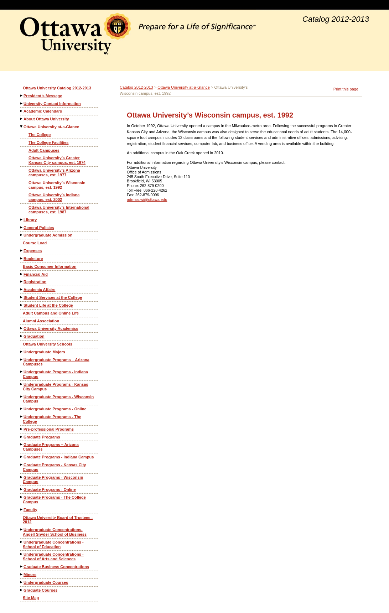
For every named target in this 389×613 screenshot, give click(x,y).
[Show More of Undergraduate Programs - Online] (22, 408)
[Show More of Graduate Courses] (22, 590)
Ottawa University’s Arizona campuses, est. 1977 (54, 172)
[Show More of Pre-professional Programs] (22, 429)
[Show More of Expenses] (22, 250)
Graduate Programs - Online (50, 489)
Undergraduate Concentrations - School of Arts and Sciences (53, 556)
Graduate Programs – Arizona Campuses (51, 446)
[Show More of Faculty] (22, 509)
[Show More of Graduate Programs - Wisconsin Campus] (22, 477)
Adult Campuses (43, 150)
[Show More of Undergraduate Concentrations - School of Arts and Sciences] (22, 554)
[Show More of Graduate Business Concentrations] (22, 566)
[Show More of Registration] (22, 281)
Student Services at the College (53, 297)
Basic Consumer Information (49, 266)
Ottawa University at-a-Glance (51, 127)
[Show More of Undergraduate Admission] (22, 235)
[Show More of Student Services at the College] (22, 297)
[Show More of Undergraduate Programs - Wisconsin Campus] (22, 396)
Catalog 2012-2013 (136, 87)
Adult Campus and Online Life (51, 313)
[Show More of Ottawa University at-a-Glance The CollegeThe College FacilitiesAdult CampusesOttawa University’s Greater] (22, 126)
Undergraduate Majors (44, 352)
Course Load (35, 243)
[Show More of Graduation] (22, 336)
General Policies (39, 227)
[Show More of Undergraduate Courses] (22, 582)
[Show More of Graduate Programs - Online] (22, 489)
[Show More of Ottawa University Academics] (22, 328)
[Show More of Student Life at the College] (22, 305)
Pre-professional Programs (49, 429)
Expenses (33, 251)
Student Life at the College (48, 305)
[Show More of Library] (22, 219)
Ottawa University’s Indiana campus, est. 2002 (53, 197)
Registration (35, 282)
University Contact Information (52, 104)
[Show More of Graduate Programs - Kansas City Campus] (22, 464)
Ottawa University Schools (47, 344)
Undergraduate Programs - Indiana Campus (55, 374)
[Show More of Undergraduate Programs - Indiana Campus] (22, 371)
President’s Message (43, 96)
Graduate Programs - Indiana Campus (59, 457)
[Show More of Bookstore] (22, 258)
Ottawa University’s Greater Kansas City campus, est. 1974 (56, 160)
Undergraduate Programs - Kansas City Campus (55, 386)
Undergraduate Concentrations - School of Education (53, 544)
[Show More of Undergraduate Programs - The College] (22, 416)
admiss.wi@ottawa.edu (147, 199)
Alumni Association (41, 321)
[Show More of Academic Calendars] (22, 111)
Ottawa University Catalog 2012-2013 (57, 88)
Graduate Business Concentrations (56, 567)
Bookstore (33, 258)
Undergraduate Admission (48, 235)
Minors (30, 574)
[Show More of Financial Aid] (22, 274)
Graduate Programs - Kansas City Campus (54, 467)
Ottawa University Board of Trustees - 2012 (58, 519)
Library (30, 220)
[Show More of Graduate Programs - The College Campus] (22, 497)
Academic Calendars (43, 111)
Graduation (34, 336)
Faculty (30, 510)
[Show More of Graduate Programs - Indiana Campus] (22, 456)
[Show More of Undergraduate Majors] (22, 351)
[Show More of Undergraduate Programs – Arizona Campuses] (22, 359)
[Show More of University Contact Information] (22, 103)
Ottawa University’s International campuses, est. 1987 (58, 209)
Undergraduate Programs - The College (52, 419)
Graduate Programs (42, 437)
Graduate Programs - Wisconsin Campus (53, 479)
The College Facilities (48, 142)
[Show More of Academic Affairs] (22, 289)
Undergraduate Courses (46, 582)
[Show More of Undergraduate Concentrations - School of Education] (22, 542)
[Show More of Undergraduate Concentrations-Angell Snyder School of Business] (22, 529)
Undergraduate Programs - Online (55, 409)
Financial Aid (36, 274)
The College (39, 135)
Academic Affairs (39, 289)
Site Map (31, 598)
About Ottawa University (46, 119)
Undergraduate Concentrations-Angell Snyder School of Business (55, 532)
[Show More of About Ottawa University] (22, 118)
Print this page (345, 89)
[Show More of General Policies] (22, 227)
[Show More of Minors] (22, 574)
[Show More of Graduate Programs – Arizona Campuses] (22, 444)
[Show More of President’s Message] (22, 95)
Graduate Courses (40, 590)
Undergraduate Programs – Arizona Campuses (56, 362)
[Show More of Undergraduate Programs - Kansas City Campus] (22, 384)
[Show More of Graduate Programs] (22, 436)
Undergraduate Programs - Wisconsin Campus (58, 399)
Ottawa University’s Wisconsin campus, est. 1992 (56, 185)
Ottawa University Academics (51, 328)
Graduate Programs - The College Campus (54, 499)
